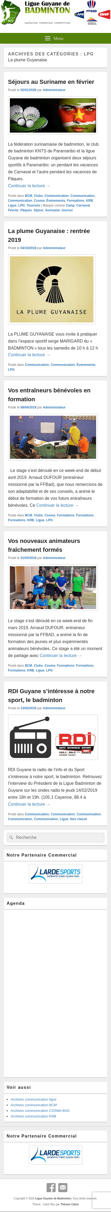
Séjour (38, 210)
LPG (21, 205)
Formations (75, 200)
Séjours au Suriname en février (51, 81)
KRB (89, 200)
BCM (28, 196)
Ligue (12, 205)
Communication (56, 196)
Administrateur (54, 90)
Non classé (78, 819)
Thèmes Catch (69, 1204)
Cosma (39, 200)
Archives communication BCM (34, 1105)
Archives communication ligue (33, 1099)
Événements (55, 200)
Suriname (52, 210)
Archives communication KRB (33, 1116)
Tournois (33, 205)
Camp (70, 205)
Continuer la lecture (29, 185)
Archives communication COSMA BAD (40, 1111)
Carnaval (83, 205)
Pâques (26, 210)
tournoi (66, 210)
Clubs (38, 196)
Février (13, 210)
